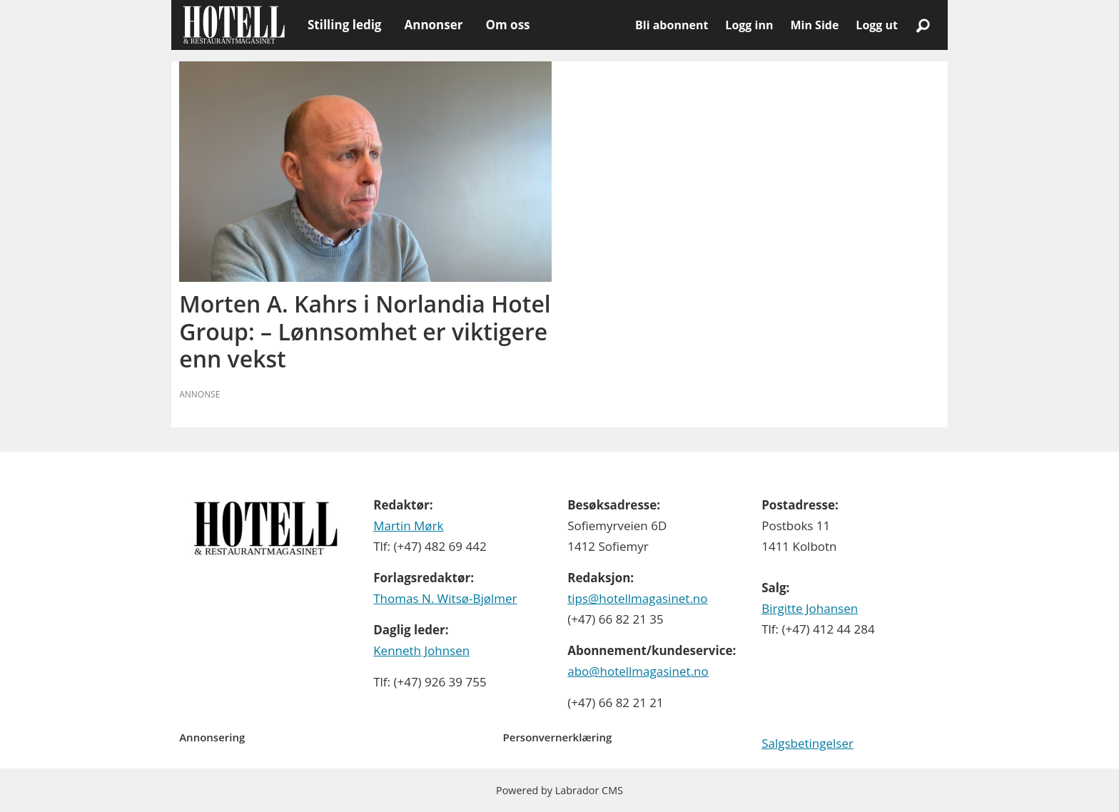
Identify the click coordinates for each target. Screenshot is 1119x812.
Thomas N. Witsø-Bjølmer (445, 598)
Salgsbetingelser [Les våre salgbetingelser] (807, 743)
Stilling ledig (344, 24)
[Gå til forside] (234, 25)
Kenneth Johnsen (421, 650)
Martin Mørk (408, 525)
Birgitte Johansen (809, 608)
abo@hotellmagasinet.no (638, 671)
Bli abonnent (671, 25)
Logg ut (877, 25)
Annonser (433, 24)
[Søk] (923, 25)
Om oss (507, 24)
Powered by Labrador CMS (559, 790)
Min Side (814, 25)
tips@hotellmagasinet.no (637, 598)
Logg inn (749, 25)
